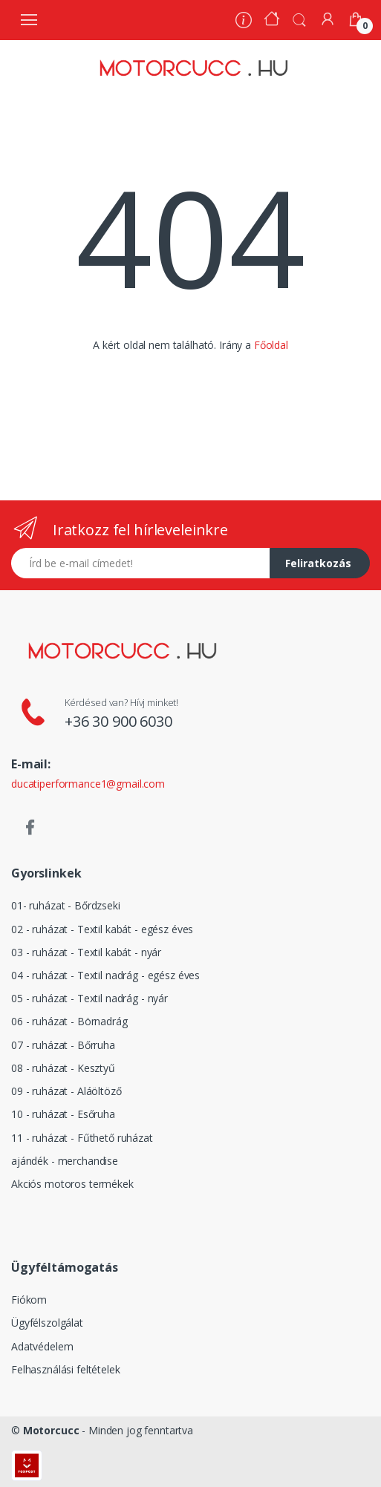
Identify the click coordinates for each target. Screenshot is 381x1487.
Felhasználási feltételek (65, 1369)
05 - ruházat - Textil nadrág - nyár (89, 998)
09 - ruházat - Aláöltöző (66, 1091)
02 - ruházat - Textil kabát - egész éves (102, 929)
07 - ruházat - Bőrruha (63, 1045)
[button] (299, 18)
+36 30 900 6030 (118, 721)
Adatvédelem (42, 1346)
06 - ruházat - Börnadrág (69, 1021)
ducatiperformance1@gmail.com (88, 784)
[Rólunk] (243, 22)
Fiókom (29, 1299)
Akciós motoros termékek (72, 1184)
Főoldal (271, 345)
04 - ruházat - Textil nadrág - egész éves (105, 975)
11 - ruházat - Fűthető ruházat (82, 1138)
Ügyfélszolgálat (47, 1323)
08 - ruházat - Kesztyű (63, 1068)
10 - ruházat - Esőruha (63, 1114)
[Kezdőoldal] (272, 20)
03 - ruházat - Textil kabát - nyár (86, 952)
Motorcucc (51, 1430)
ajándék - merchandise (64, 1161)
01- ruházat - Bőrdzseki (65, 905)
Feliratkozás (318, 563)
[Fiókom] (327, 19)
